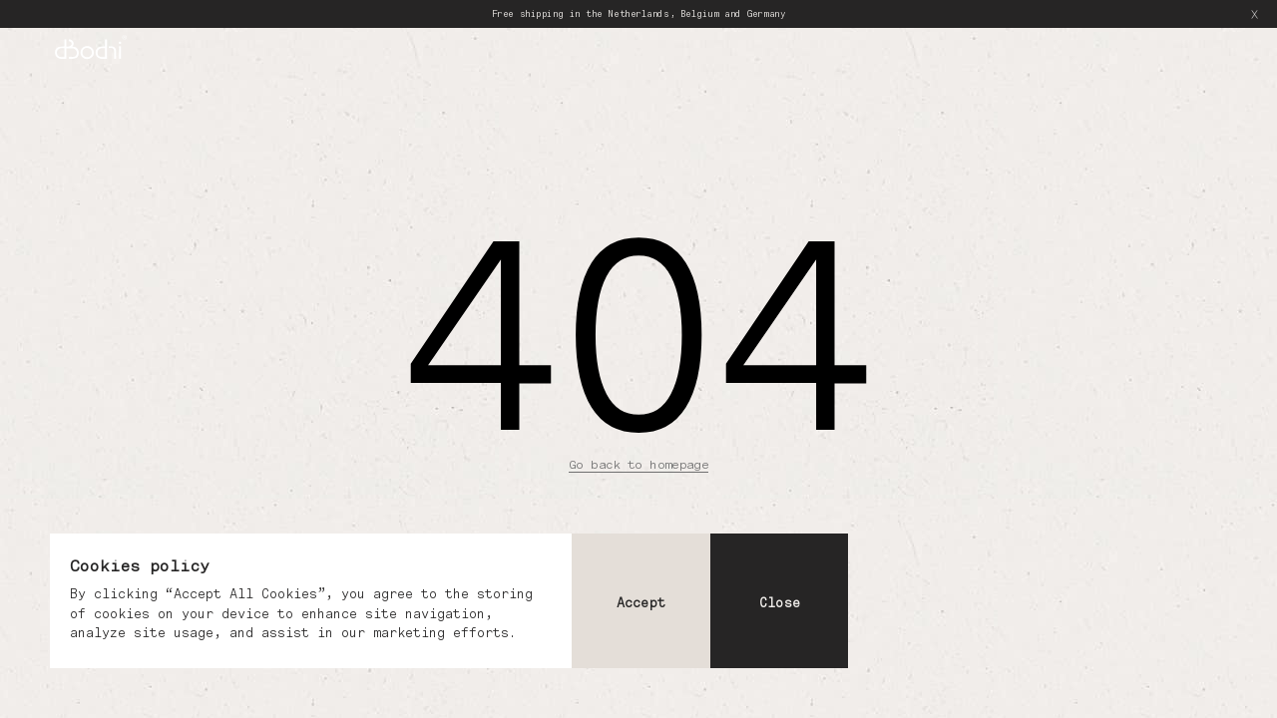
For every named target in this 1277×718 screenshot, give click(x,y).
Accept (641, 602)
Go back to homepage (638, 464)
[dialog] (449, 601)
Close (779, 602)
